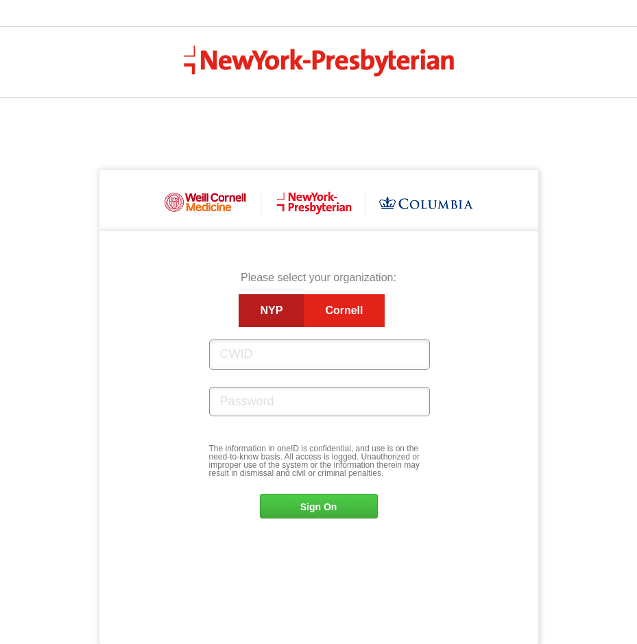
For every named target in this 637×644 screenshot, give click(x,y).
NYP (271, 310)
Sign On (318, 506)
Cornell (344, 310)
